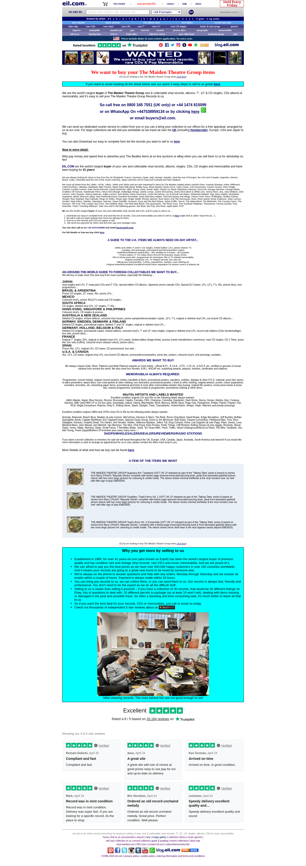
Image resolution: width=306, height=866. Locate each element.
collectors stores (157, 34)
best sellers (187, 22)
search (140, 837)
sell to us (74, 34)
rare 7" (141, 26)
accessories (128, 837)
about (198, 3)
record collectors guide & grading (150, 840)
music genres (195, 837)
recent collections (179, 840)
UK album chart (151, 22)
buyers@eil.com (160, 118)
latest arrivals (113, 22)
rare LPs (125, 26)
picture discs (179, 30)
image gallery (159, 837)
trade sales (131, 34)
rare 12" (156, 26)
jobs (235, 34)
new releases (78, 22)
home (106, 837)
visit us (113, 34)
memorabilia (225, 30)
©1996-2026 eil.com (112, 856)
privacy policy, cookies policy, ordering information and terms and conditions (165, 856)
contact (170, 3)
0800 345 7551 (140, 105)
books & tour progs (210, 26)
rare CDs (90, 26)
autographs (202, 30)
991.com (141, 844)
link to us (115, 837)
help (184, 3)
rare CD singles (178, 26)
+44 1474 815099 (191, 105)
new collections (186, 34)
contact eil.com (156, 844)
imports (76, 30)
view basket (119, 3)
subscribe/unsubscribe (178, 844)
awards (160, 30)
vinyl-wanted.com (125, 844)
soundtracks (116, 30)
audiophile (94, 30)
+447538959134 (150, 112)
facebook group (216, 34)
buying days (95, 34)
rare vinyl (109, 26)
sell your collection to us (118, 840)
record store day (222, 22)
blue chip (73, 26)
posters (234, 26)
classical (145, 30)
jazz (132, 30)
